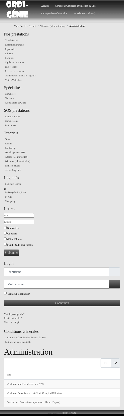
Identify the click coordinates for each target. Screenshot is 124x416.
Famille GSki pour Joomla (20, 245)
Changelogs (10, 201)
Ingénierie (10, 49)
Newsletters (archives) (84, 13)
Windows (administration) (17, 161)
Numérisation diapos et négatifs (20, 75)
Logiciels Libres (13, 184)
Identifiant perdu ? (13, 318)
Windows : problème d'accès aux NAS (25, 384)
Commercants (11, 121)
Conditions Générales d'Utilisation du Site (75, 5)
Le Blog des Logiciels (15, 192)
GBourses (12, 233)
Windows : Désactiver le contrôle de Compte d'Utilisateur (34, 393)
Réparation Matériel (14, 44)
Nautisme (9, 98)
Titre (9, 374)
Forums (8, 196)
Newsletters (13, 228)
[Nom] (19, 215)
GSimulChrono (14, 239)
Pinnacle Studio (12, 165)
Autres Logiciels (13, 170)
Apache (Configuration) (16, 156)
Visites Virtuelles (13, 80)
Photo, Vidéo (11, 66)
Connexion (62, 303)
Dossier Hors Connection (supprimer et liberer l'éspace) (33, 402)
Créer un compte (12, 322)
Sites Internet (11, 40)
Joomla (8, 143)
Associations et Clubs (15, 102)
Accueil (45, 5)
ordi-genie (53, 413)
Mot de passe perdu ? (14, 314)
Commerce (10, 93)
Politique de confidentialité (54, 13)
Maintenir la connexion (19, 293)
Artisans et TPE (12, 116)
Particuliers (10, 125)
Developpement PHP (15, 152)
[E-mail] (19, 222)
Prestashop (10, 148)
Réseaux (9, 53)
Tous (7, 139)
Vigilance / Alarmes (14, 62)
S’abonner (11, 252)
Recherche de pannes (15, 71)
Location (9, 58)
